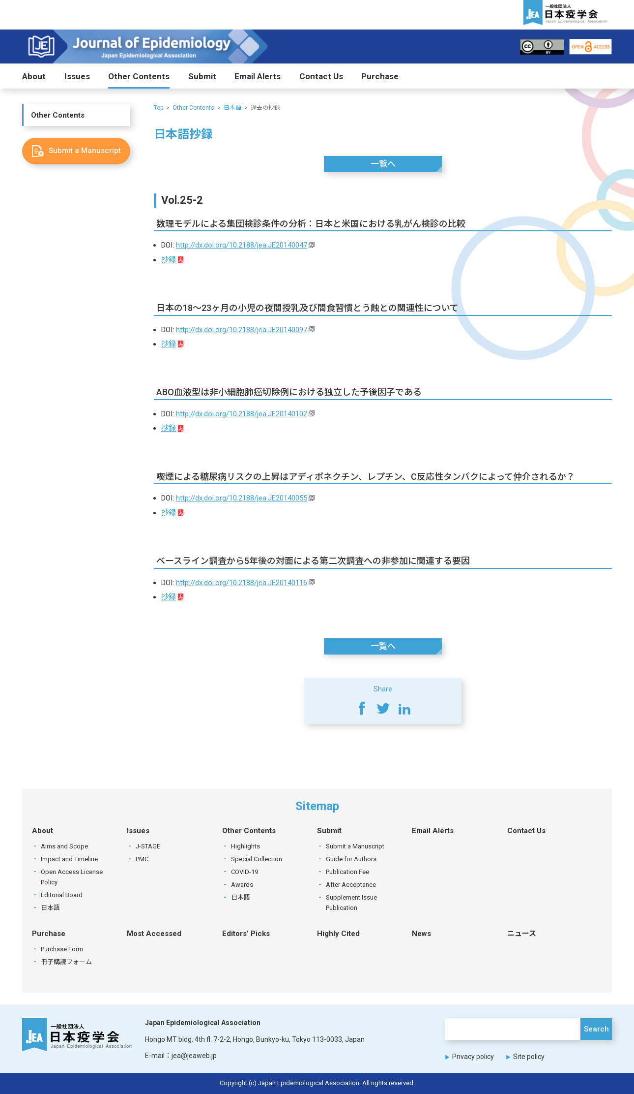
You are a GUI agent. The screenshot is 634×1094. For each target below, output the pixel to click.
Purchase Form (62, 949)
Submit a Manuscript (355, 846)
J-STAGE (148, 846)
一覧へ (383, 164)
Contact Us (321, 76)
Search (596, 1029)
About (34, 76)
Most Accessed (154, 933)
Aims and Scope (64, 846)
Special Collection (256, 859)
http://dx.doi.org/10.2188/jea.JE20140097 (241, 329)
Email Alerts (257, 76)
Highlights (245, 846)
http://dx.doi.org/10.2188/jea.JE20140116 (241, 582)
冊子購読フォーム (66, 962)
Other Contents (139, 76)
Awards (242, 884)
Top (158, 107)
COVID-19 (244, 871)
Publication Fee (347, 871)
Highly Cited (338, 933)
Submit (202, 76)
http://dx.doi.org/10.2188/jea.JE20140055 (241, 498)
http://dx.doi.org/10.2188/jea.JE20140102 (241, 413)
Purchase (380, 76)
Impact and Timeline (69, 859)
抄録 (168, 259)
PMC (142, 859)
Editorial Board (62, 895)
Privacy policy (473, 1057)
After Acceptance (351, 884)
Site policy (529, 1057)
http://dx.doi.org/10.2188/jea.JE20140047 (241, 245)
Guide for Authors (351, 859)
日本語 (232, 107)
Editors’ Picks (246, 933)
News (421, 933)
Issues (77, 76)
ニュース (521, 933)
